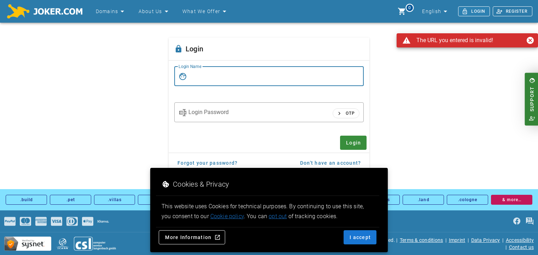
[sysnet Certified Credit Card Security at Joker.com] (27, 244)
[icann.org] (62, 244)
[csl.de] (95, 244)
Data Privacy (485, 240)
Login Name (190, 66)
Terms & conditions (421, 240)
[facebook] (517, 221)
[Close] (530, 40)
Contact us (521, 247)
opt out (278, 216)
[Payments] (10, 221)
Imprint (457, 240)
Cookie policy (227, 216)
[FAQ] (529, 221)
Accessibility (520, 240)
